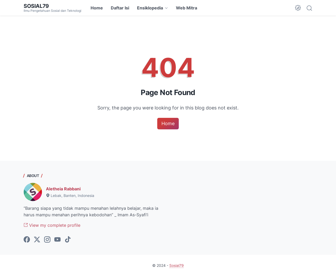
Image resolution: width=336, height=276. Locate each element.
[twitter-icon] (37, 239)
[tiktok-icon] (68, 239)
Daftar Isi (120, 7)
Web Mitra (186, 7)
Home (97, 7)
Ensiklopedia (150, 7)
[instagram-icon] (47, 239)
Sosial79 (36, 6)
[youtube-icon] (57, 239)
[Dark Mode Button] (298, 8)
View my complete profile (52, 225)
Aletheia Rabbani (63, 188)
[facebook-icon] (27, 239)
